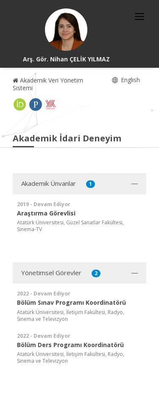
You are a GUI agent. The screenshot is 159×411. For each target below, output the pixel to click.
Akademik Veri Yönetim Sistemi (48, 84)
